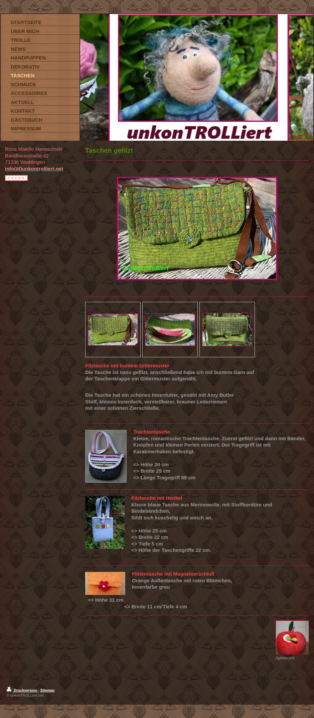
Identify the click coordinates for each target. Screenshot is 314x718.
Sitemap (47, 690)
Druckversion (22, 690)
